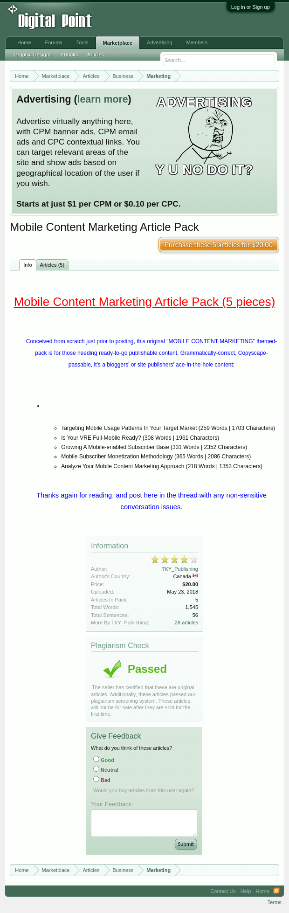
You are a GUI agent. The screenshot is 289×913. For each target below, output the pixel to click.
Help (246, 891)
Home (24, 42)
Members (197, 42)
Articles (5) (52, 265)
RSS (276, 891)
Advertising (159, 42)
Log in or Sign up (250, 7)
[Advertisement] (152, 20)
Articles (95, 54)
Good (103, 760)
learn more (102, 99)
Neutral (105, 770)
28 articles (186, 622)
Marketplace (118, 43)
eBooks (69, 54)
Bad (101, 780)
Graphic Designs (32, 54)
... (115, 54)
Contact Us (222, 891)
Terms (275, 902)
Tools (82, 42)
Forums (53, 42)
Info (27, 265)
